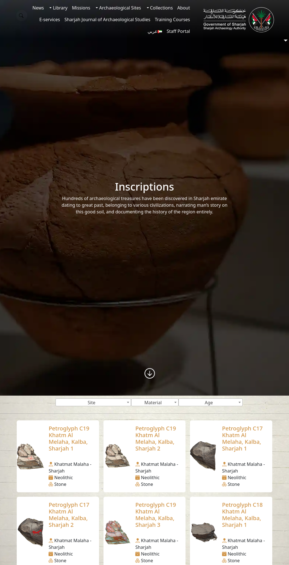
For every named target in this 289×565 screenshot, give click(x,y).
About (183, 8)
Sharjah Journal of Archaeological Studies (107, 19)
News (38, 8)
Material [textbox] (153, 403)
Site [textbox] (91, 403)
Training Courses (172, 19)
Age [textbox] (209, 403)
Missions (81, 8)
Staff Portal (178, 31)
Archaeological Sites (119, 8)
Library (60, 8)
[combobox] (93, 402)
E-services (49, 19)
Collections (161, 8)
